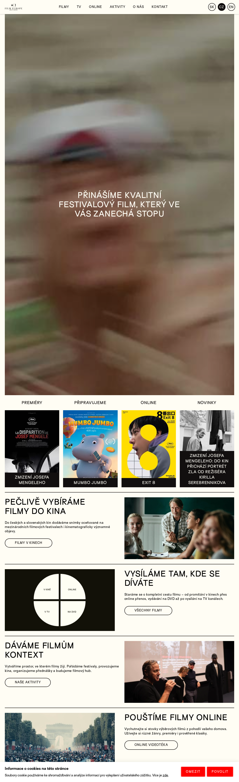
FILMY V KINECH (28, 543)
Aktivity (117, 7)
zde (165, 775)
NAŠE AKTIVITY (28, 682)
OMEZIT (193, 772)
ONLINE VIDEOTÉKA (151, 745)
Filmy (64, 7)
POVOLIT (220, 772)
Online (95, 7)
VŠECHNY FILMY (148, 610)
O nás (138, 7)
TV (79, 7)
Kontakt (160, 7)
